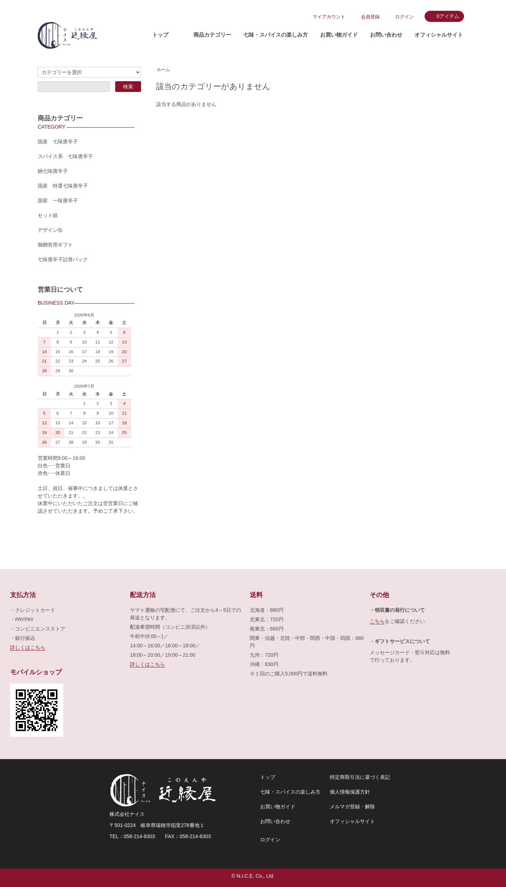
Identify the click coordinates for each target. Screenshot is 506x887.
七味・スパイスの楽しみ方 (275, 35)
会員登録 (370, 16)
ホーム (163, 69)
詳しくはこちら (27, 647)
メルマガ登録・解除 (352, 806)
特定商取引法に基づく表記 (360, 777)
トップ (160, 35)
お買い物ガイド (339, 35)
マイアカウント (329, 16)
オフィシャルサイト (438, 35)
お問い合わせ (386, 35)
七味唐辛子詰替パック (63, 259)
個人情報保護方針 (350, 792)
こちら (377, 621)
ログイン (404, 16)
